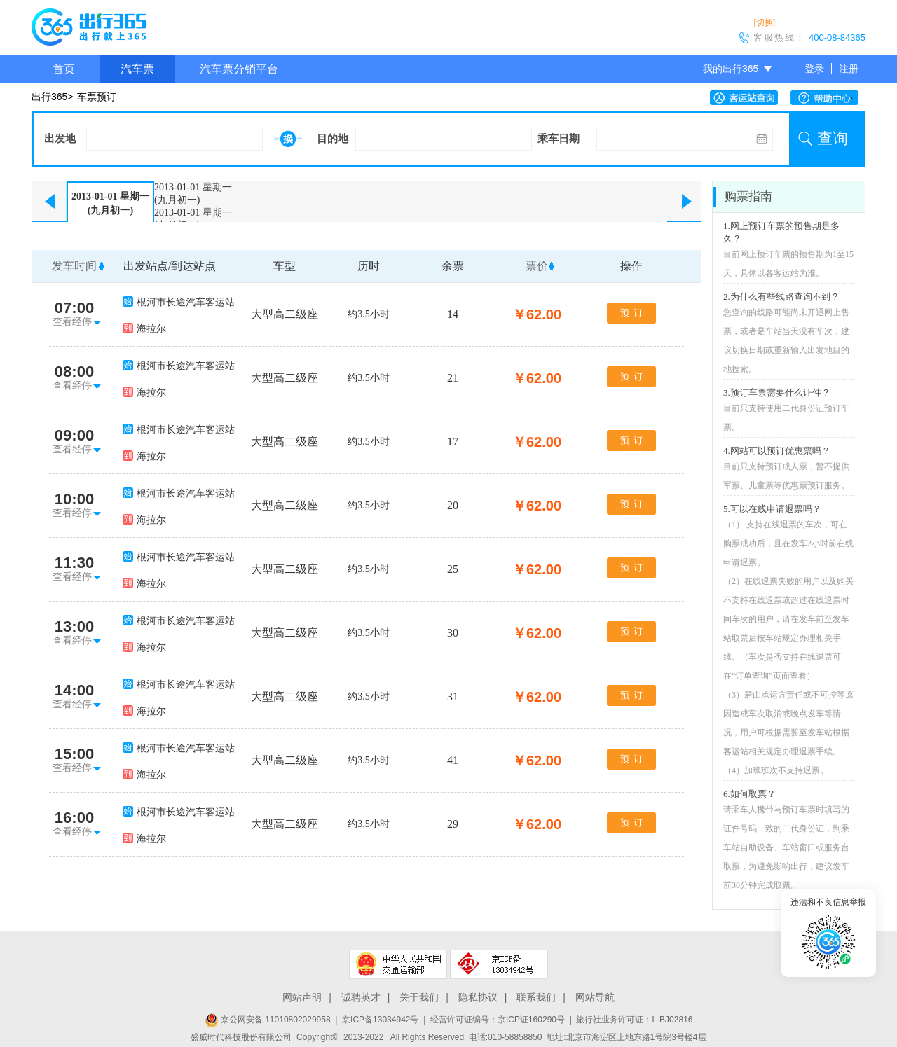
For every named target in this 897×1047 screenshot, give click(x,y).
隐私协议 (478, 997)
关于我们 (419, 997)
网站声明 (302, 997)
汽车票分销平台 (239, 69)
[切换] (764, 22)
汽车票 (137, 69)
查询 (832, 138)
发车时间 (74, 266)
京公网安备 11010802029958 (268, 1020)
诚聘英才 (361, 997)
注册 (848, 68)
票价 (537, 266)
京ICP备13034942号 (380, 1020)
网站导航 (595, 997)
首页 (64, 69)
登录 (814, 68)
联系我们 (536, 997)
